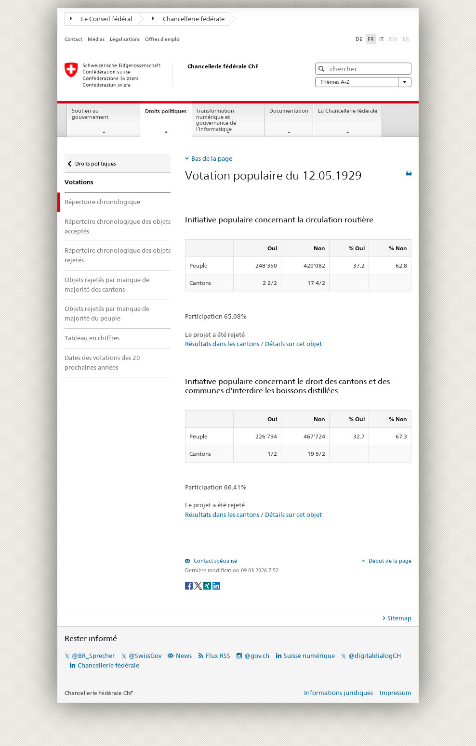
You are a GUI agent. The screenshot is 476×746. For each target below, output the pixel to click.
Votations (79, 182)
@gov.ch (256, 655)
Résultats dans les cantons (222, 343)
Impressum (395, 692)
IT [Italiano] (381, 39)
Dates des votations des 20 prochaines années (102, 362)
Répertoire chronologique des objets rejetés (118, 255)
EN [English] (406, 39)
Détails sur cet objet (293, 343)
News (184, 655)
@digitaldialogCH (374, 655)
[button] (323, 68)
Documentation (288, 111)
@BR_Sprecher (93, 655)
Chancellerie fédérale (188, 19)
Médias (96, 39)
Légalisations (125, 39)
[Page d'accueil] (178, 75)
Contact (73, 39)
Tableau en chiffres (92, 338)
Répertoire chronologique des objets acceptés (118, 226)
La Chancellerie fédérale (347, 111)
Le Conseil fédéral (101, 19)
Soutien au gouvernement (90, 114)
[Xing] (207, 585)
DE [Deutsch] (359, 39)
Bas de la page (211, 158)
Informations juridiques (338, 692)
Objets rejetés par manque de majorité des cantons (107, 284)
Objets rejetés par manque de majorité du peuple (107, 313)
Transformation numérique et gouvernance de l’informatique (216, 120)
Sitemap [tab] (399, 618)
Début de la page (389, 560)
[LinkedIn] (216, 585)
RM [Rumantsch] (393, 39)
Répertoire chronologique (102, 202)
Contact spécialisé (214, 560)
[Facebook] (189, 585)
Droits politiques (168, 113)
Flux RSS (218, 655)
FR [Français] (371, 39)
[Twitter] (198, 585)
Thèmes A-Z (363, 82)
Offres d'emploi (163, 39)
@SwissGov (145, 655)
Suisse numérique (310, 655)
